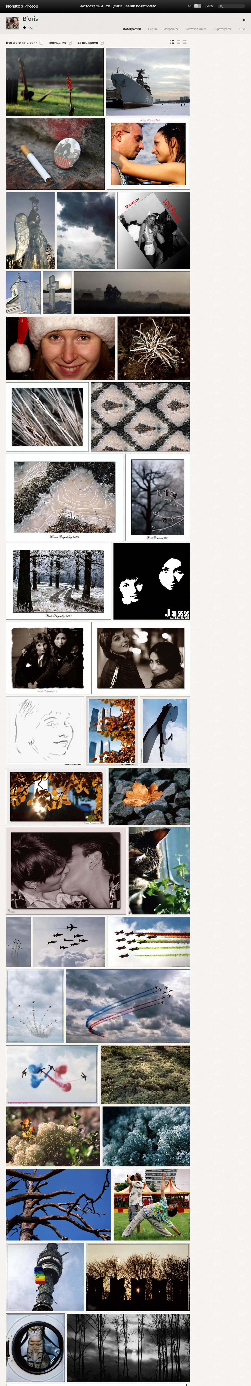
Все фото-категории (21, 42)
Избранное (171, 28)
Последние (57, 42)
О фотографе (222, 28)
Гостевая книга (196, 28)
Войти (209, 6)
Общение (114, 6)
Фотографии (91, 6)
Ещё (242, 28)
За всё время (87, 42)
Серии (152, 28)
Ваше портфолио (141, 6)
